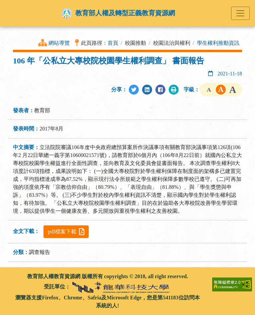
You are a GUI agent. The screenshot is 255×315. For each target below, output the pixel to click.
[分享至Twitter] (134, 90)
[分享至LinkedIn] (147, 90)
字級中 (221, 90)
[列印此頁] (174, 90)
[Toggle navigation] (240, 13)
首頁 (113, 43)
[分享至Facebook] (160, 90)
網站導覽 (59, 43)
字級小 (209, 90)
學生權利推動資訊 (218, 43)
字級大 (233, 90)
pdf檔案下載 (66, 231)
